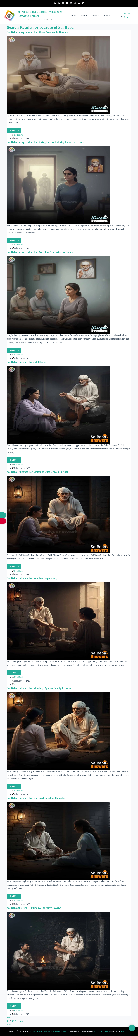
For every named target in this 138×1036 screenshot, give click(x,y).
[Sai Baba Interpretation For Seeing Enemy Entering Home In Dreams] (58, 184)
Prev (9, 1017)
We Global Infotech (102, 1031)
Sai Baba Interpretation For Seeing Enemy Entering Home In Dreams (47, 142)
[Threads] (71, 3)
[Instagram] (63, 3)
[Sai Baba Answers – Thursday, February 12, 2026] (58, 950)
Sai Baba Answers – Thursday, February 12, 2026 (35, 907)
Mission (95, 15)
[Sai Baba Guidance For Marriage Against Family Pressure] (58, 730)
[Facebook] (55, 3)
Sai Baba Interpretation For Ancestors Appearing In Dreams (42, 251)
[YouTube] (83, 3)
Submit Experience (129, 15)
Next (10, 1025)
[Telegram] (79, 3)
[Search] (121, 16)
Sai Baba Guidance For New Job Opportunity (33, 578)
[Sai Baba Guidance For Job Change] (58, 404)
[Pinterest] (75, 3)
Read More (15, 130)
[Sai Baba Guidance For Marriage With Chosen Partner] (58, 514)
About (84, 15)
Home (73, 15)
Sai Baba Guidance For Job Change (27, 361)
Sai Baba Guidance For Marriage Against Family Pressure (40, 687)
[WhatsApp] (59, 3)
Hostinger (125, 1031)
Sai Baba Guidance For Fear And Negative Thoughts (37, 797)
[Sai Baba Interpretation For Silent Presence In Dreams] (58, 75)
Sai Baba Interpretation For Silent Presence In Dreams (38, 32)
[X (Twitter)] (67, 3)
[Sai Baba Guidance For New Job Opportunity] (58, 620)
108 (21, 1021)
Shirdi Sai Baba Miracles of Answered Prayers (48, 1031)
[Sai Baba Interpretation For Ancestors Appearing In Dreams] (58, 294)
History (108, 15)
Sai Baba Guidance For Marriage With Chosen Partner (39, 471)
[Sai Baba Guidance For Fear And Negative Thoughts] (58, 840)
